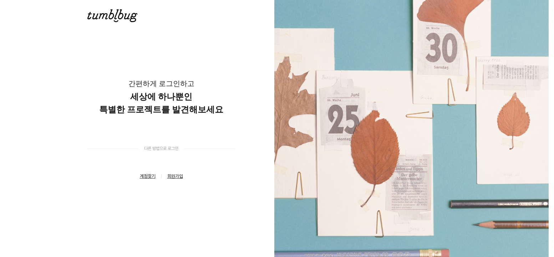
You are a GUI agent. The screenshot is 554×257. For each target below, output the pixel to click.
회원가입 (175, 176)
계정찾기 (148, 176)
